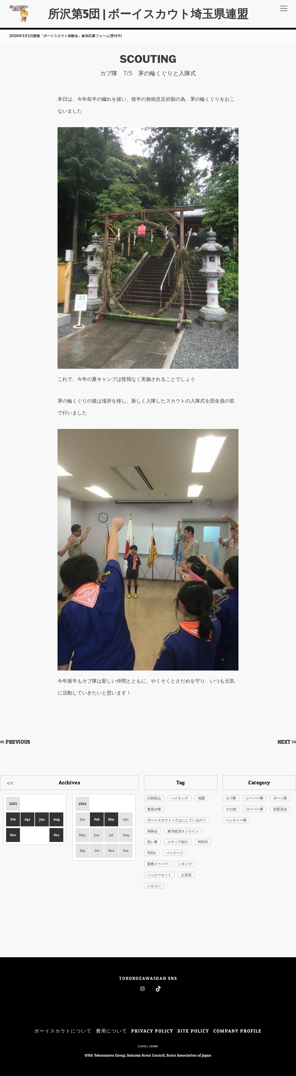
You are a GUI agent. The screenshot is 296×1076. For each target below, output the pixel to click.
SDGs (151, 853)
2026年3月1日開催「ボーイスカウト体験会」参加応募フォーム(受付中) (65, 36)
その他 (231, 809)
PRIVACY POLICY (152, 1031)
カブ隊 (231, 798)
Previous (10, 782)
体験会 (152, 831)
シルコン (154, 886)
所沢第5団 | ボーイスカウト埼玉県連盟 (148, 14)
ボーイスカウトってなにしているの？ (176, 820)
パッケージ (174, 853)
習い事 (152, 842)
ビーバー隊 (254, 798)
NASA (203, 842)
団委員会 (280, 809)
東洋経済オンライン (183, 831)
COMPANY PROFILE (237, 1031)
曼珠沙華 (154, 809)
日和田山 (154, 798)
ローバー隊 (254, 809)
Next (128, 782)
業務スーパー (157, 864)
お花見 (186, 875)
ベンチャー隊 (236, 820)
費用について (111, 1031)
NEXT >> (287, 742)
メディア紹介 (177, 842)
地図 (201, 798)
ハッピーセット (159, 875)
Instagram (142, 988)
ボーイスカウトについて (63, 1031)
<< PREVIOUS (15, 742)
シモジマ (185, 864)
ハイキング (179, 798)
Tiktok (158, 988)
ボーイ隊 (280, 798)
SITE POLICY (193, 1031)
